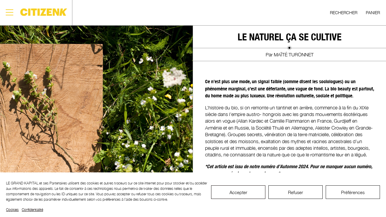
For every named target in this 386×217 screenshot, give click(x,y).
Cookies (12, 209)
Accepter (238, 192)
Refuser (295, 192)
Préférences (353, 192)
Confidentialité (32, 209)
